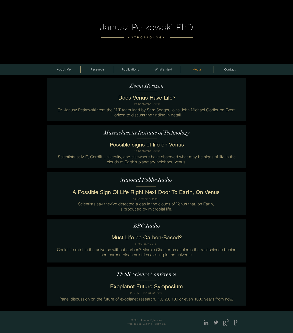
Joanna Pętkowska (154, 323)
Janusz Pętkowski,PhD (146, 27)
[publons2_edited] (235, 322)
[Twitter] (216, 322)
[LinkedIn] (206, 322)
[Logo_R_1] (225, 322)
